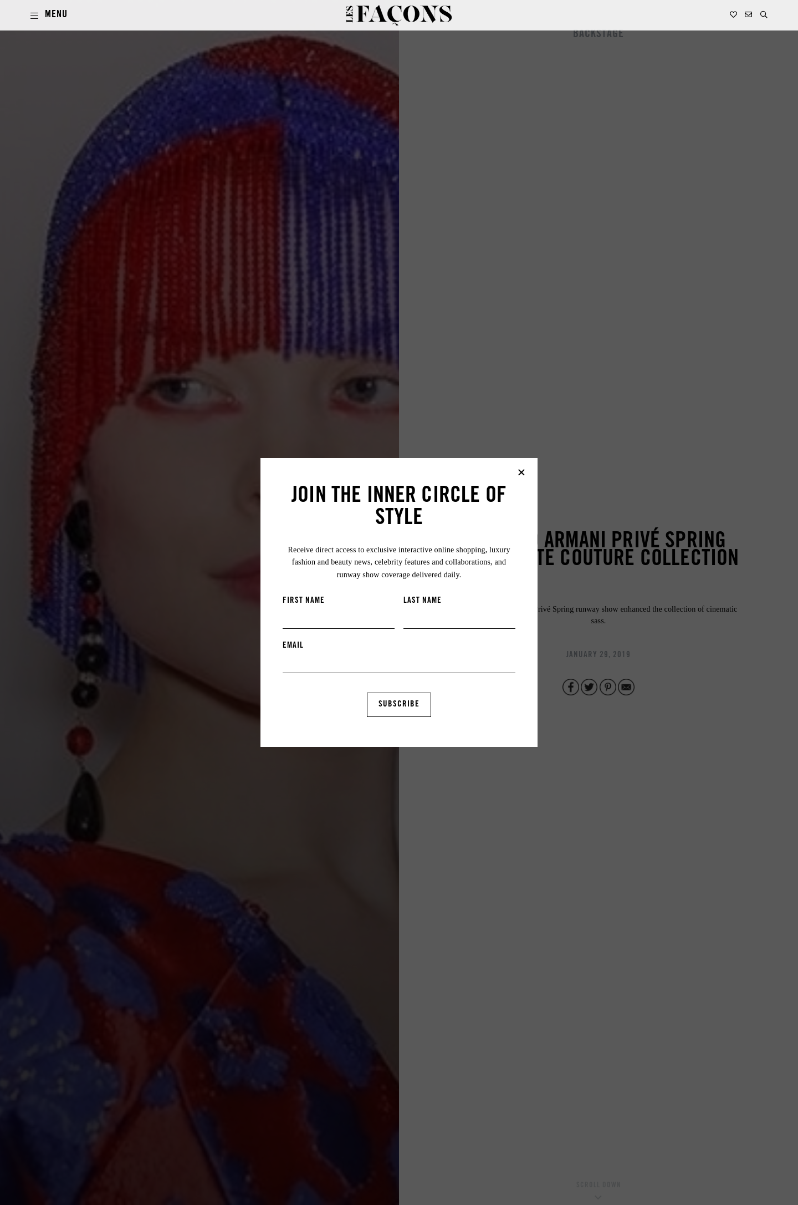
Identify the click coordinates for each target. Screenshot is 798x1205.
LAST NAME (422, 601)
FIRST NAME (304, 601)
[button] (764, 15)
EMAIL (293, 646)
